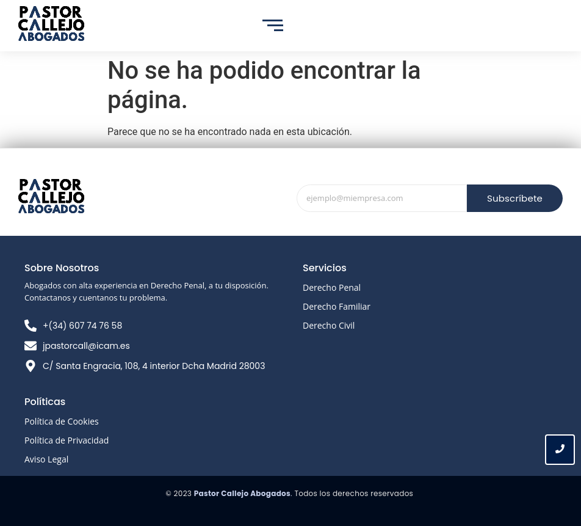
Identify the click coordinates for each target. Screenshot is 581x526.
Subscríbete (515, 198)
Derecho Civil (329, 325)
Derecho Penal (332, 287)
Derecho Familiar (336, 306)
